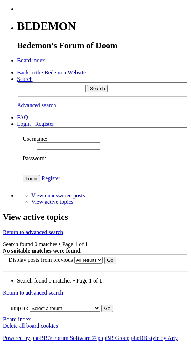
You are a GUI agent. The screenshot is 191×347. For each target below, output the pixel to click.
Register (51, 178)
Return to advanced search (33, 232)
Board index (17, 319)
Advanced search (36, 105)
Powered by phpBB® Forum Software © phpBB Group (66, 338)
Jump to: (18, 308)
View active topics (52, 202)
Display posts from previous (62, 260)
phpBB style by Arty (154, 338)
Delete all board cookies (30, 326)
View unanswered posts (58, 195)
